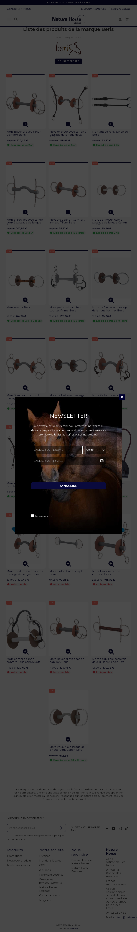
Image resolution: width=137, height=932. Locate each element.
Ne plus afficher (44, 516)
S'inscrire (68, 486)
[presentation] (58, 475)
